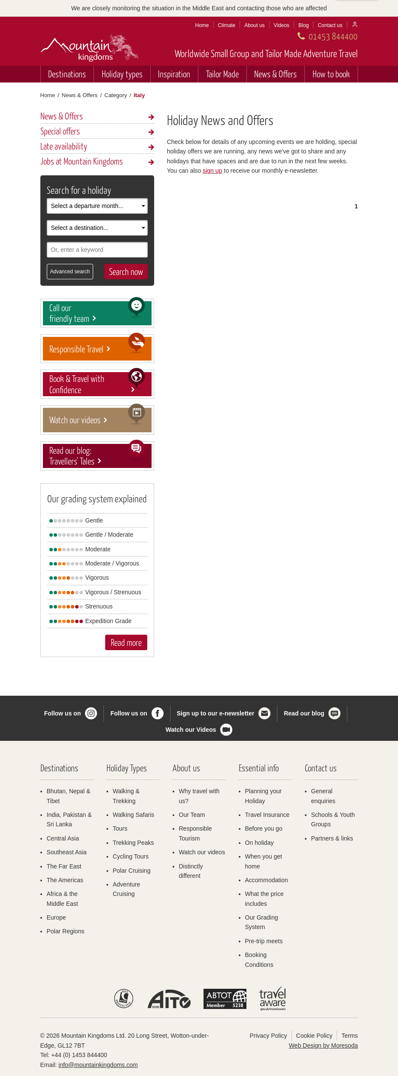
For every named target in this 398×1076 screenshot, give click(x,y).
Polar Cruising (132, 870)
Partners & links (332, 838)
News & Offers (275, 73)
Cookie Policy (314, 1035)
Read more (126, 642)
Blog (303, 25)
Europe (56, 917)
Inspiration (174, 73)
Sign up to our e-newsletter (215, 713)
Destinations (67, 73)
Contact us (330, 25)
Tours (120, 828)
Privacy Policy (268, 1035)
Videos (281, 25)
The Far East (64, 866)
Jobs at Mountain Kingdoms (81, 161)
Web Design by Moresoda (323, 1045)
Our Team (192, 814)
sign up (212, 170)
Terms (349, 1035)
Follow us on (62, 713)
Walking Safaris (134, 814)
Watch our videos (202, 852)
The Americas (65, 880)
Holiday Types (126, 767)
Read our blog (304, 713)
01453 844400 (333, 36)
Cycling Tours (131, 856)
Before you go (264, 828)
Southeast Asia (67, 852)
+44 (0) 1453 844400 (79, 1055)
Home (202, 25)
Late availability (63, 146)
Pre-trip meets (264, 941)
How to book (331, 73)
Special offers (60, 130)
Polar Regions (66, 931)
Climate (227, 25)
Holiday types (122, 73)
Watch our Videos (191, 729)
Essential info (259, 767)
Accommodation (266, 880)
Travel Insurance (267, 814)
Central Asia (63, 838)
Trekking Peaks (133, 842)
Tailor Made (222, 73)
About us (254, 25)
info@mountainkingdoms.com (98, 1064)
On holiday (259, 842)
